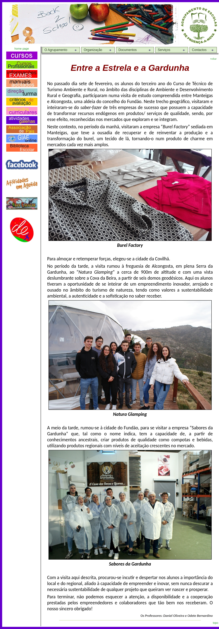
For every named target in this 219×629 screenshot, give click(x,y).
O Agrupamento (55, 50)
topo (215, 622)
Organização (93, 50)
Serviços (164, 50)
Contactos (199, 50)
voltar (213, 58)
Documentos (127, 50)
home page (21, 48)
